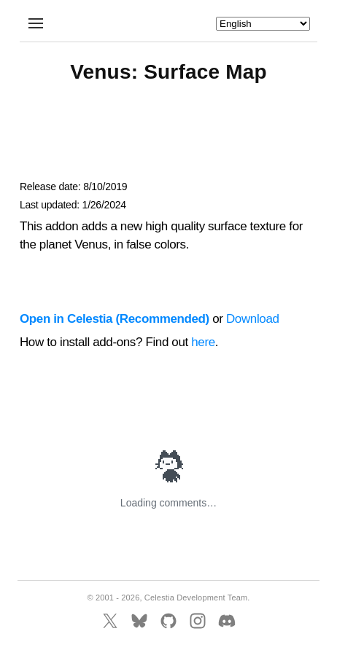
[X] (110, 621)
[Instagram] (197, 621)
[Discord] (227, 621)
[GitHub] (168, 621)
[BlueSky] (139, 621)
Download (252, 319)
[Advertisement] (168, 138)
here (203, 342)
